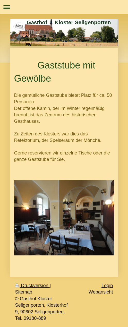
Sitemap (23, 292)
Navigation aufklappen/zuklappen (64, 6)
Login (107, 285)
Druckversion (32, 285)
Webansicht (101, 292)
